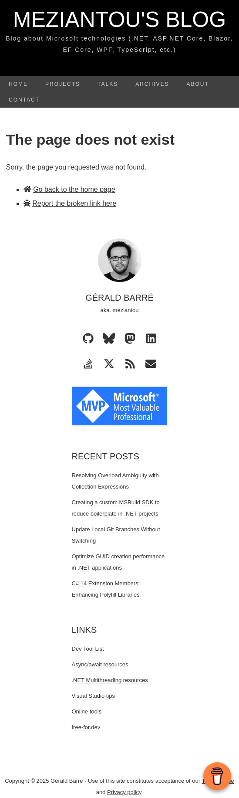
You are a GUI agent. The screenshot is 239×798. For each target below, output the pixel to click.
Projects (62, 84)
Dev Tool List (88, 648)
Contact (24, 100)
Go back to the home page (74, 189)
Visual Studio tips (93, 696)
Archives (152, 84)
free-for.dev (86, 727)
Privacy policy (124, 792)
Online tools (87, 711)
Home (18, 84)
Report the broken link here (74, 203)
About (198, 84)
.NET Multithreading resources (110, 680)
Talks (108, 84)
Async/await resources (100, 664)
